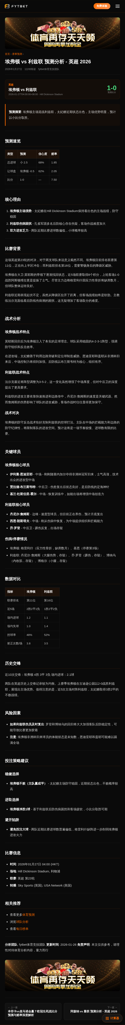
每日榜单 (22, 929)
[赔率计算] (112, 1018)
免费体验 (101, 5)
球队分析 (22, 921)
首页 (7, 54)
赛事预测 (17, 54)
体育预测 (28, 914)
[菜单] (117, 6)
